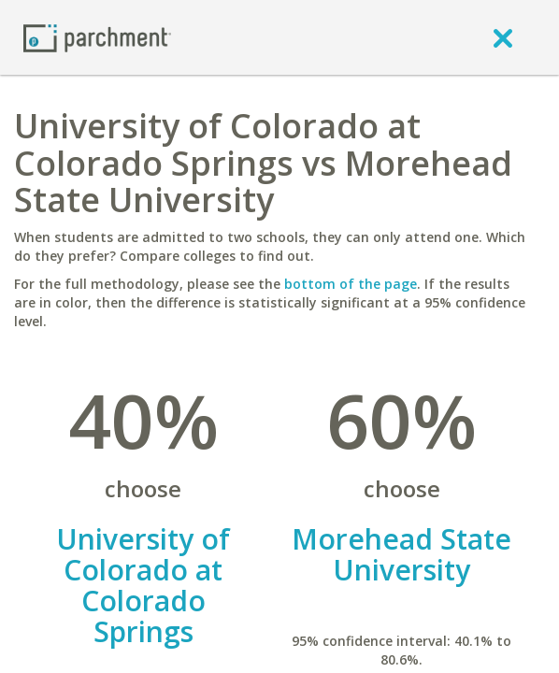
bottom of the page (350, 284)
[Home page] (97, 37)
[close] (503, 37)
